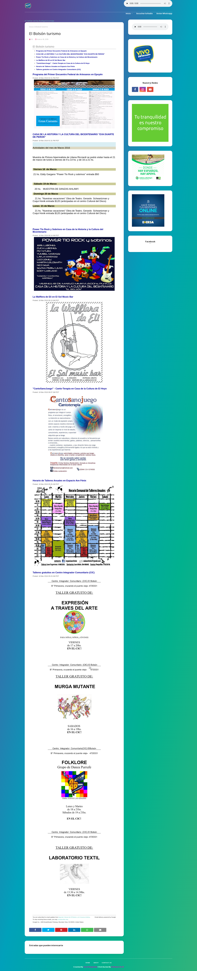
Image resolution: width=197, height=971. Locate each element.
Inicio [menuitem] (128, 13)
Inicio (31, 27)
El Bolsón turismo (43, 46)
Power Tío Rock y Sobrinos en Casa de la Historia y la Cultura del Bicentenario (66, 57)
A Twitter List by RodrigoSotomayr (39, 21)
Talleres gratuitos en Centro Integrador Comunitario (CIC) (58, 69)
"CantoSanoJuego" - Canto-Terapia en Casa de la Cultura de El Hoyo (63, 63)
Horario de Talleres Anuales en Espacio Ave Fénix (55, 66)
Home (88, 963)
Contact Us (106, 963)
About (96, 963)
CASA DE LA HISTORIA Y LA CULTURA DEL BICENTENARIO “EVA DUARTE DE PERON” (70, 54)
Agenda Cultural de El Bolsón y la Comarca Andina (74, 917)
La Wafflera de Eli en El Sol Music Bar (50, 60)
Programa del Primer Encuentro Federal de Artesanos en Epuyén (61, 51)
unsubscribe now (63, 919)
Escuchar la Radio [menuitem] (144, 13)
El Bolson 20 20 (117, 967)
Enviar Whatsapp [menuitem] (164, 13)
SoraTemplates (90, 967)
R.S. (32, 39)
